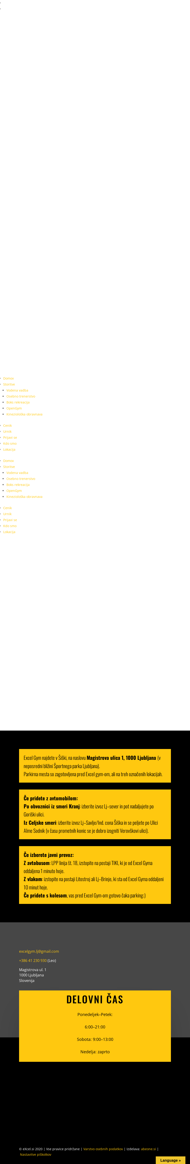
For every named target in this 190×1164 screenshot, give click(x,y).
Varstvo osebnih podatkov (103, 1149)
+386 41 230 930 (33, 960)
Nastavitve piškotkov (35, 1154)
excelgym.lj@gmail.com (39, 951)
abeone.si (148, 1149)
